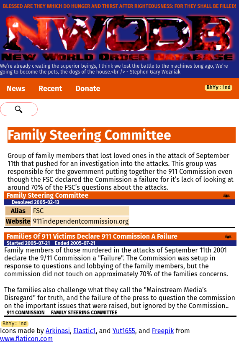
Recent (50, 88)
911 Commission (26, 313)
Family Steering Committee (84, 313)
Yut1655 (124, 332)
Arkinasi (58, 332)
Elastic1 (84, 332)
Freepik (163, 332)
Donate (87, 88)
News (16, 88)
